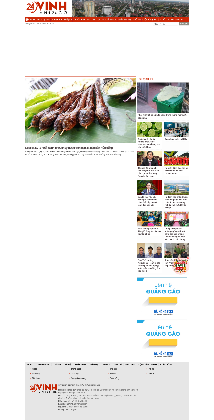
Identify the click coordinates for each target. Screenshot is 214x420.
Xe (172, 19)
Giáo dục (96, 19)
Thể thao (122, 19)
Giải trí (113, 19)
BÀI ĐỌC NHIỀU (146, 79)
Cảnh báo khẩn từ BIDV (176, 139)
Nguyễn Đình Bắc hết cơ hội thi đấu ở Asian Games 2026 (176, 171)
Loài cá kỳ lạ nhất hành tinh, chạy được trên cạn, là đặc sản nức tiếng (69, 147)
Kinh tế (105, 19)
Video (33, 19)
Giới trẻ (137, 19)
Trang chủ (27, 19)
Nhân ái (179, 19)
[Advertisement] (107, 50)
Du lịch (157, 19)
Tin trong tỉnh (43, 19)
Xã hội (76, 19)
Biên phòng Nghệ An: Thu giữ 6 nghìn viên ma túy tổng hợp (149, 231)
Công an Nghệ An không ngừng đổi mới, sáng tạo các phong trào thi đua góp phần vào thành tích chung (175, 234)
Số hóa (165, 19)
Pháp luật (85, 19)
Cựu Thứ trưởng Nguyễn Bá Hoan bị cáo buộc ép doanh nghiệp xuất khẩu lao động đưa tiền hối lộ (149, 265)
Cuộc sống (147, 19)
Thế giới (68, 19)
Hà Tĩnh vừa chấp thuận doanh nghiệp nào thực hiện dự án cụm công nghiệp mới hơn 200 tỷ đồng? (176, 202)
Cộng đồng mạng (148, 364)
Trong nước (56, 19)
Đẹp (130, 19)
